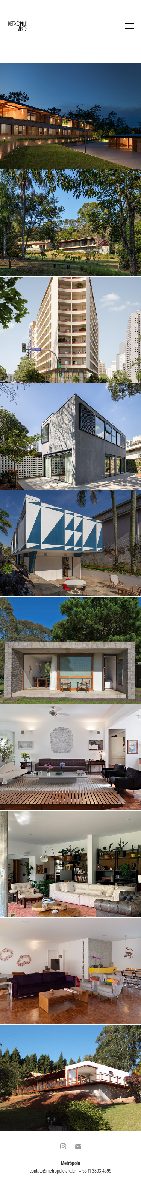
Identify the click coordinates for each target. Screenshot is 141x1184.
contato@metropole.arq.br (53, 1170)
